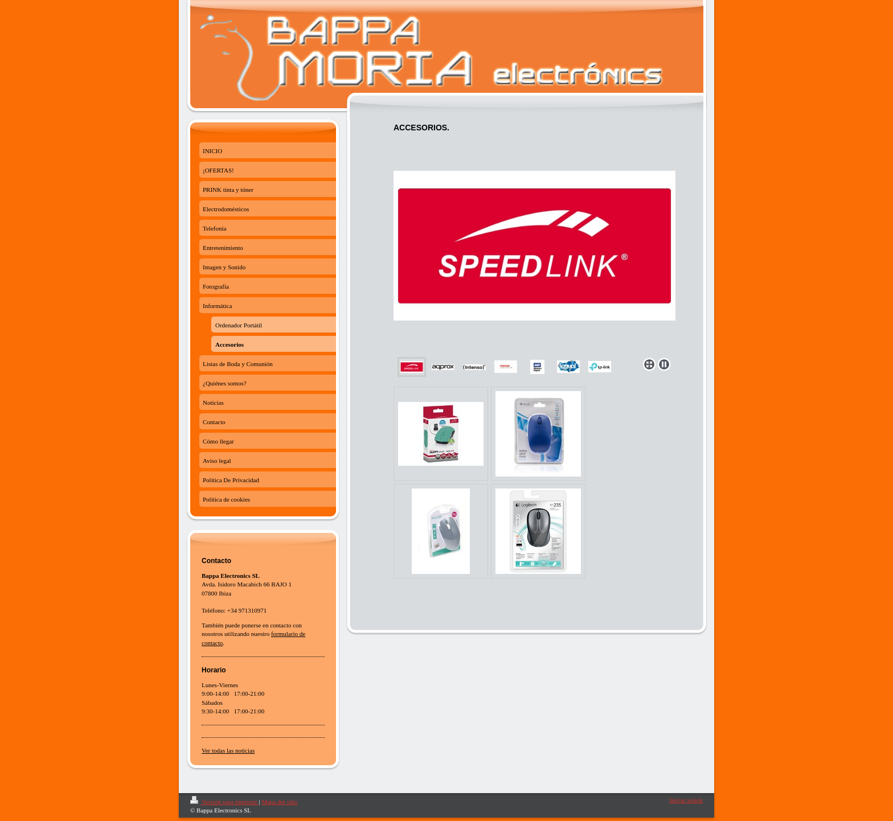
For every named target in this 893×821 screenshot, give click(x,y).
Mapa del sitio (279, 801)
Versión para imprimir (224, 801)
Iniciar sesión (686, 800)
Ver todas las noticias (228, 750)
